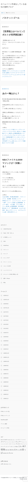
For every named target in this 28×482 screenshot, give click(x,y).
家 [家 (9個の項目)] (17, 446)
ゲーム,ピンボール (16, 74)
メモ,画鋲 (12, 204)
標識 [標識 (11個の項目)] (6, 449)
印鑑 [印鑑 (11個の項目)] (16, 446)
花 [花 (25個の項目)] (15, 450)
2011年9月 (5, 324)
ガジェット (6, 249)
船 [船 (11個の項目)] (13, 449)
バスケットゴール (11, 70)
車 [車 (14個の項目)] (9, 453)
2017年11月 (6, 307)
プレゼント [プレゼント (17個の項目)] (19, 444)
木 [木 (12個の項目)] (21, 446)
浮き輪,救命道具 (14, 196)
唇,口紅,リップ (6, 208)
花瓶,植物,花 (14, 208)
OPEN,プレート (6, 200)
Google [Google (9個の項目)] (9, 439)
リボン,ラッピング (7, 129)
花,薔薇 (9, 198)
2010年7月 (5, 332)
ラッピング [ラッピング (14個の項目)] (7, 446)
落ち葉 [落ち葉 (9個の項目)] (18, 449)
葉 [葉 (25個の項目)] (21, 450)
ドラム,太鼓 (11, 141)
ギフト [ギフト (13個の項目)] (19, 439)
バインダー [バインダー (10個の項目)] (6, 443)
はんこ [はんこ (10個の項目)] (14, 439)
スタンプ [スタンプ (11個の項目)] (13, 441)
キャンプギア (6, 257)
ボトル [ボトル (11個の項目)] (2, 446)
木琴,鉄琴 (4, 141)
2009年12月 (6, 353)
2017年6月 (5, 316)
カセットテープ (18, 141)
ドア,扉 (23, 74)
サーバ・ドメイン (7, 262)
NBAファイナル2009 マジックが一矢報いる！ (13, 163)
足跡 (12, 143)
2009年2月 (5, 394)
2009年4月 (5, 386)
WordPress (6, 245)
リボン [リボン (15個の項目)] (11, 446)
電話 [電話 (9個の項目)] (12, 453)
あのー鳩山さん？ (10, 93)
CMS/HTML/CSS (7, 229)
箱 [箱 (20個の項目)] (10, 450)
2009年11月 (6, 357)
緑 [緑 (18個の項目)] (12, 450)
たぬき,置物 (5, 196)
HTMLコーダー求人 (5, 411)
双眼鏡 (4, 70)
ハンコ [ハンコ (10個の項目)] (2, 443)
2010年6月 (5, 336)
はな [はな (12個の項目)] (11, 439)
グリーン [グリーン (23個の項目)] (4, 442)
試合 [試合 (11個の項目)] (8, 453)
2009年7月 (5, 373)
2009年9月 (5, 365)
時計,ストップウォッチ (19, 129)
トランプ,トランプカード (10, 135)
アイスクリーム (6, 74)
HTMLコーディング (5, 415)
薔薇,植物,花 (17, 133)
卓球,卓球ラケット (12, 212)
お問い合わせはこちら (6, 464)
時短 (4, 282)
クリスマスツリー (7, 76)
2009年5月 (5, 382)
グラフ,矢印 (19, 204)
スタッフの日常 (7, 266)
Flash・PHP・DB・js (8, 233)
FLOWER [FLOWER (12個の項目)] (5, 439)
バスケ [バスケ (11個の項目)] (10, 444)
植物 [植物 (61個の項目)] (3, 449)
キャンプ (5, 253)
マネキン (14, 131)
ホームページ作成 (5, 428)
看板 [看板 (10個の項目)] (8, 449)
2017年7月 (5, 312)
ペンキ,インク (12, 139)
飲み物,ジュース (16, 198)
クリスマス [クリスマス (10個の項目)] (23, 439)
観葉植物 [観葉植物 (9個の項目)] (4, 453)
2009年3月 (5, 390)
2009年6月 (5, 378)
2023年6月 (5, 303)
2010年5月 (5, 340)
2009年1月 (5, 398)
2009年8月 (5, 369)
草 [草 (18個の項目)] (16, 450)
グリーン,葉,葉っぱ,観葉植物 (15, 202)
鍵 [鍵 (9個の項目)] (10, 453)
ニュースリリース (7, 270)
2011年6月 (5, 328)
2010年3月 (5, 345)
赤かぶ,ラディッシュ (11, 210)
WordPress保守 (4, 419)
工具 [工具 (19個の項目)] (19, 446)
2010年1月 (5, 349)
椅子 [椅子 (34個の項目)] (24, 446)
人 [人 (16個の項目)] (14, 446)
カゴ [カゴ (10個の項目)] (16, 439)
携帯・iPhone (6, 278)
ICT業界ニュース (7, 237)
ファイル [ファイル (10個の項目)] (13, 443)
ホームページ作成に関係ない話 (10, 274)
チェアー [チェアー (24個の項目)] (19, 442)
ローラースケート (20, 72)
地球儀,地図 (9, 137)
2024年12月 (6, 299)
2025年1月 (5, 295)
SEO (4, 241)
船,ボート (19, 131)
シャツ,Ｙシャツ (16, 200)
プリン (7, 139)
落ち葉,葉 (20, 206)
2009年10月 (6, 361)
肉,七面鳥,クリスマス (9, 72)
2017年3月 (5, 320)
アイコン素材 (4, 423)
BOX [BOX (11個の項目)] (2, 439)
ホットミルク (19, 70)
